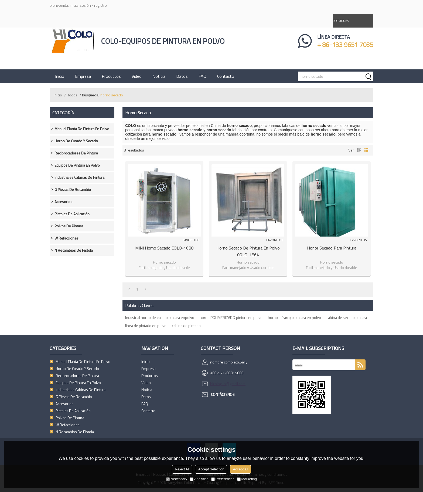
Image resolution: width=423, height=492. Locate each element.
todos (72, 95)
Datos (182, 76)
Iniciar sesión (80, 5)
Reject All (182, 469)
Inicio (59, 76)
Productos (111, 76)
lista (358, 150)
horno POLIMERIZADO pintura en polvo (231, 317)
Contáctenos (223, 394)
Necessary (176, 479)
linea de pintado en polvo (145, 325)
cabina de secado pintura (346, 317)
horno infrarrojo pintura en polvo (294, 317)
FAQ (202, 76)
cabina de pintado (186, 325)
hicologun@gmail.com (227, 383)
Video (137, 76)
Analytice (199, 479)
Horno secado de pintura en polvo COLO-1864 (248, 251)
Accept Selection (211, 469)
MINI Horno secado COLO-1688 (164, 248)
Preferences (222, 479)
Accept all (240, 469)
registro (100, 5)
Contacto (225, 76)
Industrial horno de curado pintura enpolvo (159, 317)
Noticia (158, 76)
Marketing (247, 479)
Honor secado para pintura (331, 248)
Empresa (83, 76)
